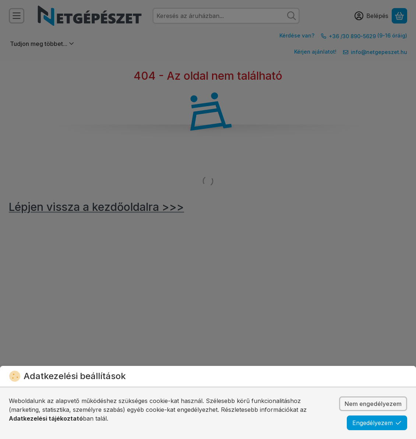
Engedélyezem (377, 423)
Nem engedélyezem (373, 403)
